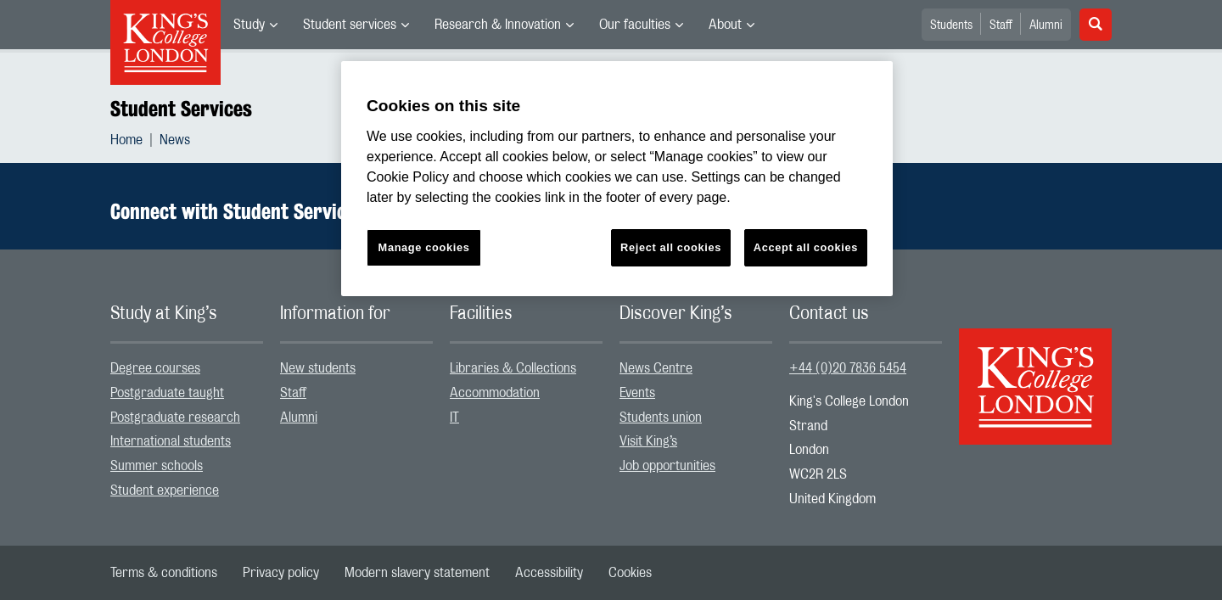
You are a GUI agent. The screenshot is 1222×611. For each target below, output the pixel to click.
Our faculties (634, 24)
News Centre (655, 368)
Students (951, 25)
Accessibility (549, 573)
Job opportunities (667, 466)
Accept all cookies (806, 247)
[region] (617, 178)
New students (318, 368)
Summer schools (156, 466)
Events (637, 393)
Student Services (181, 108)
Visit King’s (648, 441)
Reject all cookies (670, 247)
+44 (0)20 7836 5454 (847, 368)
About (725, 24)
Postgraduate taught (167, 393)
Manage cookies (424, 247)
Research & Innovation (497, 24)
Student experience (164, 490)
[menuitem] (255, 24)
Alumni (1045, 25)
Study (249, 24)
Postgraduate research (175, 417)
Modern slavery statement (417, 573)
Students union (660, 417)
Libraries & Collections (513, 368)
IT (454, 417)
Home (126, 140)
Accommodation (495, 393)
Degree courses (155, 368)
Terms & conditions (163, 573)
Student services (349, 24)
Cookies (630, 573)
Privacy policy (281, 573)
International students (170, 441)
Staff (1000, 25)
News (175, 140)
